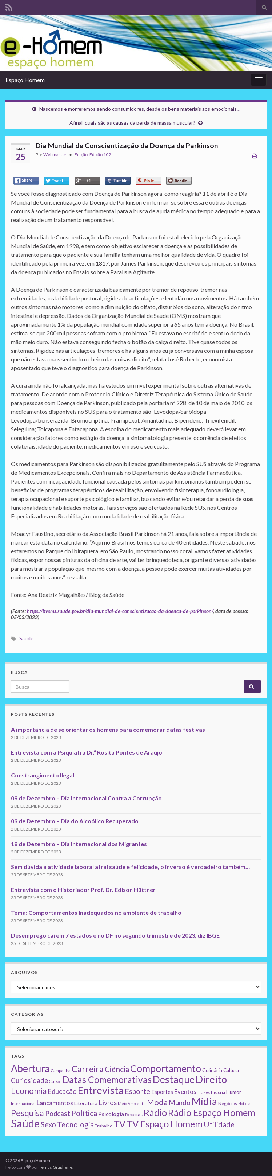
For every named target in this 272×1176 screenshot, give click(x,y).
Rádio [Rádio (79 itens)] (155, 1112)
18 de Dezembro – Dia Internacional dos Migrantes (79, 843)
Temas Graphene (55, 1167)
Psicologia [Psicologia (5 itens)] (111, 1114)
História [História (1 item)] (218, 1092)
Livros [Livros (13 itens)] (108, 1103)
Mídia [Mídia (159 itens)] (204, 1101)
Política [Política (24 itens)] (84, 1113)
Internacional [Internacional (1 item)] (23, 1103)
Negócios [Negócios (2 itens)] (227, 1103)
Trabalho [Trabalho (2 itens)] (103, 1125)
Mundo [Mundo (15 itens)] (180, 1102)
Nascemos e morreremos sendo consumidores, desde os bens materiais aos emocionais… (139, 109)
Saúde (26, 638)
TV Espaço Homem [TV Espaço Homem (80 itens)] (165, 1123)
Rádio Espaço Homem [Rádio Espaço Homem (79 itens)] (211, 1112)
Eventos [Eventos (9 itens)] (185, 1091)
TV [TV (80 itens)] (119, 1123)
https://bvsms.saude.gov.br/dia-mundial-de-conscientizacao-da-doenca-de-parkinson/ (120, 611)
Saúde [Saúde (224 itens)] (25, 1123)
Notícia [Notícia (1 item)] (244, 1103)
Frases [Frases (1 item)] (203, 1092)
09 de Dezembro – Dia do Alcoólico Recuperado (75, 820)
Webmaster (55, 154)
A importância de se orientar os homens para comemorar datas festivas (108, 729)
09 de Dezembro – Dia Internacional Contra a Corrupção (86, 798)
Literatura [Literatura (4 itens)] (85, 1103)
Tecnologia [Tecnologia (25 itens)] (75, 1124)
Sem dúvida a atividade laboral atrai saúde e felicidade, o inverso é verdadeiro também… (130, 866)
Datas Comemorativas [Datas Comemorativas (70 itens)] (107, 1079)
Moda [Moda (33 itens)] (157, 1102)
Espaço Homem (25, 79)
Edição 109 (100, 154)
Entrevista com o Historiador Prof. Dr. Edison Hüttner (83, 889)
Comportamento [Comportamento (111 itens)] (165, 1068)
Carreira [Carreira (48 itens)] (88, 1069)
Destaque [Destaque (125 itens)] (174, 1079)
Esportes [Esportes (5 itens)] (162, 1091)
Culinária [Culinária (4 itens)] (212, 1070)
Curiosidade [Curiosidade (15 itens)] (29, 1080)
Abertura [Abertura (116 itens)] (30, 1068)
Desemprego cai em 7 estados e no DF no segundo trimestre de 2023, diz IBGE (115, 935)
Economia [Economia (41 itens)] (29, 1091)
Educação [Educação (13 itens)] (62, 1091)
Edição (81, 154)
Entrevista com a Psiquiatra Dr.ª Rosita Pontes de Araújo (86, 752)
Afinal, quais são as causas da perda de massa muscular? (132, 123)
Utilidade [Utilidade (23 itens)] (219, 1124)
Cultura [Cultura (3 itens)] (231, 1070)
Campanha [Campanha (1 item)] (61, 1070)
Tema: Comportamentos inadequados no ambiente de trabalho (96, 912)
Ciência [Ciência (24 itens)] (117, 1069)
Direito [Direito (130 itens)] (211, 1079)
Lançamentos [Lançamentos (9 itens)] (55, 1103)
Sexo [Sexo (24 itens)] (48, 1124)
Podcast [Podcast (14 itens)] (57, 1114)
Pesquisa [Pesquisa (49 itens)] (27, 1113)
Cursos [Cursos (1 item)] (55, 1081)
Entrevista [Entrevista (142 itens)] (101, 1090)
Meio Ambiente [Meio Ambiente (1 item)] (132, 1103)
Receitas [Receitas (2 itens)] (134, 1114)
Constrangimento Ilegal (42, 775)
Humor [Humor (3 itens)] (233, 1092)
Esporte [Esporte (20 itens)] (137, 1091)
